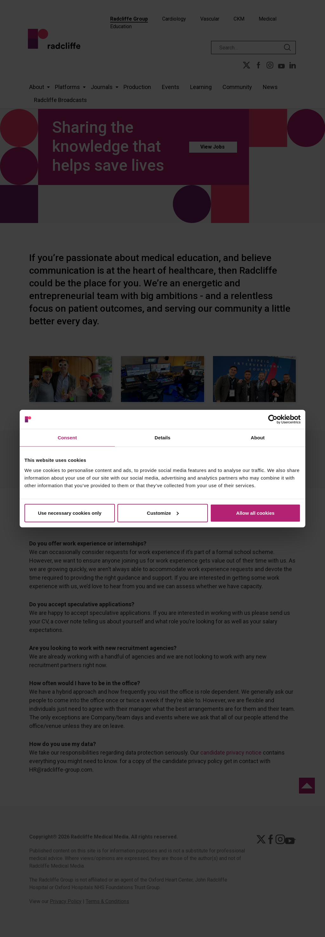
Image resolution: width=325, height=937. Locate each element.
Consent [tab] (67, 437)
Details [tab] (162, 437)
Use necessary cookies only (69, 512)
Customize (163, 512)
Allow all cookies (255, 512)
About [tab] (258, 437)
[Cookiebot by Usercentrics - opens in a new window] (273, 419)
